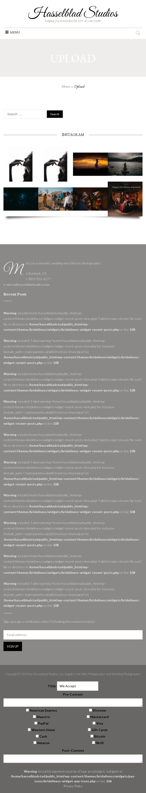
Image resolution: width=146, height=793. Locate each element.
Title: (52, 686)
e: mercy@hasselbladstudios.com (26, 284)
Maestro (43, 717)
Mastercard (99, 717)
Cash (43, 736)
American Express (43, 710)
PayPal (43, 723)
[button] (15, 32)
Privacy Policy (73, 786)
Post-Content (73, 750)
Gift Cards (100, 730)
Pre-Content (73, 694)
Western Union (43, 730)
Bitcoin (99, 736)
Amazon (43, 743)
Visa (99, 723)
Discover (99, 710)
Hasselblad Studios (73, 14)
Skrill (100, 743)
